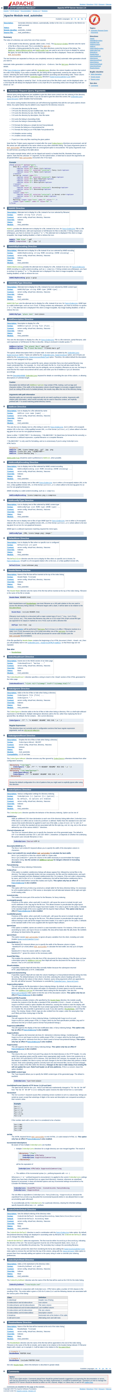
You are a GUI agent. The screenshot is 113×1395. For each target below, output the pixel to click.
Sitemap (108, 4)
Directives (90, 4)
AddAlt (92, 38)
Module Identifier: (10, 30)
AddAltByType (94, 42)
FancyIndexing (14, 70)
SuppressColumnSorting (60, 77)
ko (82, 19)
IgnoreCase (11, 925)
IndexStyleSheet (95, 66)
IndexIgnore (94, 58)
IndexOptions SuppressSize (55, 355)
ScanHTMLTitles (13, 956)
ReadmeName (95, 68)
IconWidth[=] (14, 914)
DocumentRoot (15, 608)
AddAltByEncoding (96, 40)
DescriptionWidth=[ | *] (16, 846)
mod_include (14, 636)
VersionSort (11, 1093)
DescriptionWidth (19, 376)
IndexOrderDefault (96, 64)
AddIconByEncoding (24, 50)
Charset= (15, 830)
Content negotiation (16, 629)
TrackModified (12, 1052)
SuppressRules (13, 1033)
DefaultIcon (93, 52)
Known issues (95, 77)
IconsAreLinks (12, 895)
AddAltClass (12, 816)
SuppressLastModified (15, 1026)
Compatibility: (12, 754)
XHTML (10, 1134)
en (72, 19)
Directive (20, 208)
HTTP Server (14, 11)
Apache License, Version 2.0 (26, 1391)
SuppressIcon (12, 1016)
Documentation (26, 11)
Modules (82, 4)
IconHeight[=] (14, 900)
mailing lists (89, 1382)
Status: (6, 28)
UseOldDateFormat (14, 1085)
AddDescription (95, 44)
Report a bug (95, 79)
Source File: (8, 32)
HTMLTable (11, 886)
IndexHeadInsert (95, 56)
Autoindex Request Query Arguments (27, 91)
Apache (6, 11)
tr (86, 19)
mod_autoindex (14, 55)
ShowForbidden (13, 965)
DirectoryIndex (61, 44)
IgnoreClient (11, 935)
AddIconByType (42, 50)
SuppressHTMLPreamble (16, 998)
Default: (10, 698)
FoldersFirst (11, 870)
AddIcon (11, 50)
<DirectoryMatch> (31, 730)
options (61, 631)
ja (78, 19)
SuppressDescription (15, 984)
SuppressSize (12, 1045)
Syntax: (10, 215)
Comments (94, 85)
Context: (10, 217)
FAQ (95, 4)
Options (65, 64)
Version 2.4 (36, 11)
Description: (8, 23)
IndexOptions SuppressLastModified (33, 357)
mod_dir (47, 46)
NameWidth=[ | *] (14, 942)
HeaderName (94, 54)
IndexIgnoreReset (96, 60)
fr (75, 19)
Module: (10, 225)
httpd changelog (96, 74)
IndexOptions (43, 70)
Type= (16, 1072)
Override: (11, 220)
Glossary (102, 4)
